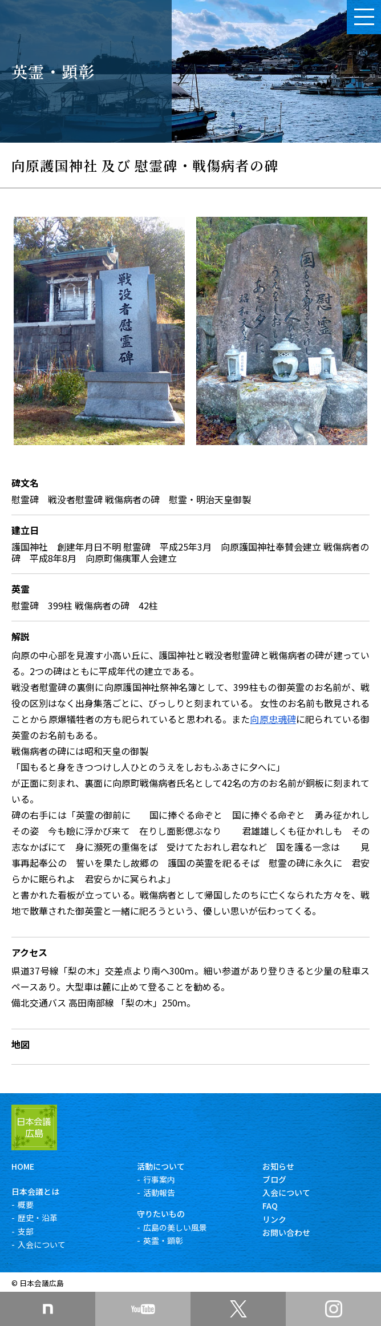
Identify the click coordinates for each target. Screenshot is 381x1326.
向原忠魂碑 (273, 719)
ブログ (274, 1179)
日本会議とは (35, 1191)
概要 (26, 1204)
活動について (161, 1166)
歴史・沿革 (38, 1217)
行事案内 (159, 1179)
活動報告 (159, 1192)
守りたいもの (161, 1213)
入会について (42, 1244)
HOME (22, 1166)
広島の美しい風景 (175, 1227)
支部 (26, 1231)
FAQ (270, 1205)
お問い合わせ (286, 1232)
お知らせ (278, 1166)
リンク (274, 1219)
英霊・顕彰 (163, 1240)
